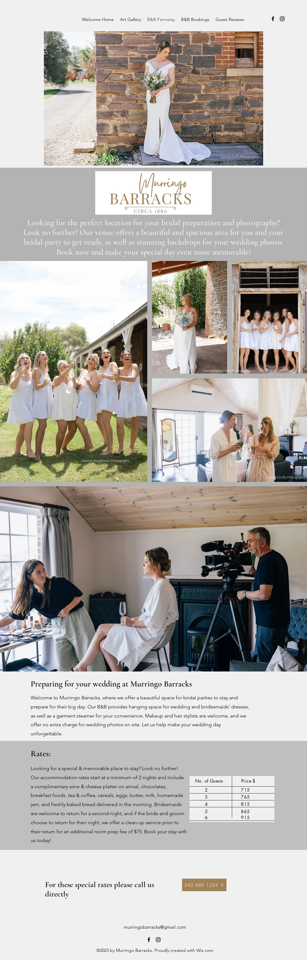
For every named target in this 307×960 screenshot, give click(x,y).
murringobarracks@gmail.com (155, 927)
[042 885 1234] (204, 885)
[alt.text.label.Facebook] (273, 19)
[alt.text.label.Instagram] (282, 19)
